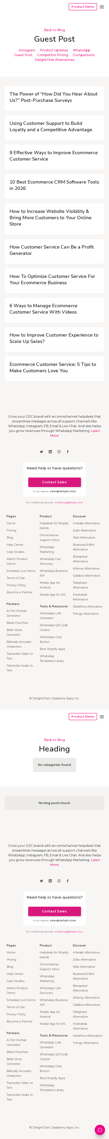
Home (11, 523)
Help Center (15, 545)
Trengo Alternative (86, 613)
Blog (10, 537)
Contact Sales (54, 482)
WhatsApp (81, 50)
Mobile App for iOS (53, 594)
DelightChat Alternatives (54, 60)
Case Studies (15, 552)
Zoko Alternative (84, 530)
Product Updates (54, 50)
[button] (101, 6)
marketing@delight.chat (68, 502)
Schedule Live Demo (21, 571)
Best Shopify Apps (52, 649)
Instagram (27, 50)
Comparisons (84, 55)
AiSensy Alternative (86, 568)
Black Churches (17, 623)
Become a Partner (19, 592)
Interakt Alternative (86, 523)
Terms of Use (16, 578)
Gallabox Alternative (86, 575)
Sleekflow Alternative (87, 606)
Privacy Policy (16, 585)
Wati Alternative (84, 537)
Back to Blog (54, 30)
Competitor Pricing (52, 55)
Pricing (11, 530)
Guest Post (23, 55)
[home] (18, 6)
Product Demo (82, 7)
